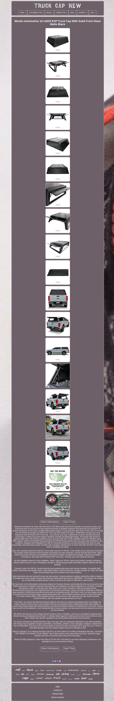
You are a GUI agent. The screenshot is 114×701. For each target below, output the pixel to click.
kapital (64, 679)
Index (57, 686)
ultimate (83, 670)
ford (83, 678)
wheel (48, 678)
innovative (70, 679)
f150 (27, 674)
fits (22, 674)
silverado (87, 674)
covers (33, 674)
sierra (89, 670)
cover (39, 678)
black (30, 669)
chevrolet (50, 670)
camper (90, 679)
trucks (36, 670)
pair (94, 670)
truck (56, 678)
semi (23, 670)
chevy (95, 673)
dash (65, 670)
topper (32, 679)
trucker (73, 674)
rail (18, 669)
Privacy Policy (57, 694)
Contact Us (57, 690)
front (17, 674)
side (58, 674)
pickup (65, 673)
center (76, 679)
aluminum (50, 674)
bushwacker (73, 670)
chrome (40, 673)
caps (25, 678)
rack (98, 670)
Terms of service (57, 697)
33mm (42, 670)
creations (79, 674)
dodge (59, 670)
